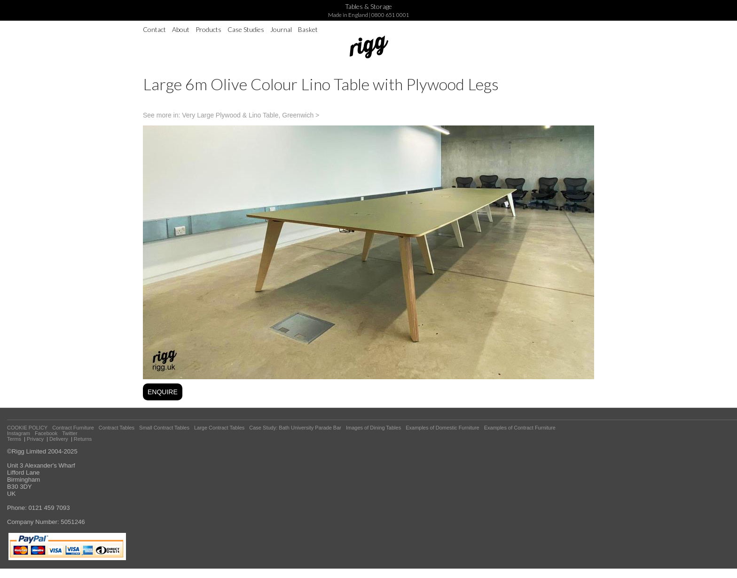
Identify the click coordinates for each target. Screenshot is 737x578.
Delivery (58, 439)
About (180, 29)
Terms (14, 439)
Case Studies (245, 29)
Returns (83, 439)
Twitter (69, 433)
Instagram (18, 433)
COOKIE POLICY (27, 427)
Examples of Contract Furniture (520, 427)
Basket (308, 29)
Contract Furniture (73, 427)
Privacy (35, 439)
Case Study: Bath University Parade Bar (295, 427)
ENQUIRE (163, 392)
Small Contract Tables (164, 427)
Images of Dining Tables (373, 427)
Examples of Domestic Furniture (442, 427)
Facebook (46, 433)
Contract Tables (116, 427)
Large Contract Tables (219, 427)
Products (208, 29)
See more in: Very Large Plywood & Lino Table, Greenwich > (231, 115)
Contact (154, 29)
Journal (281, 29)
